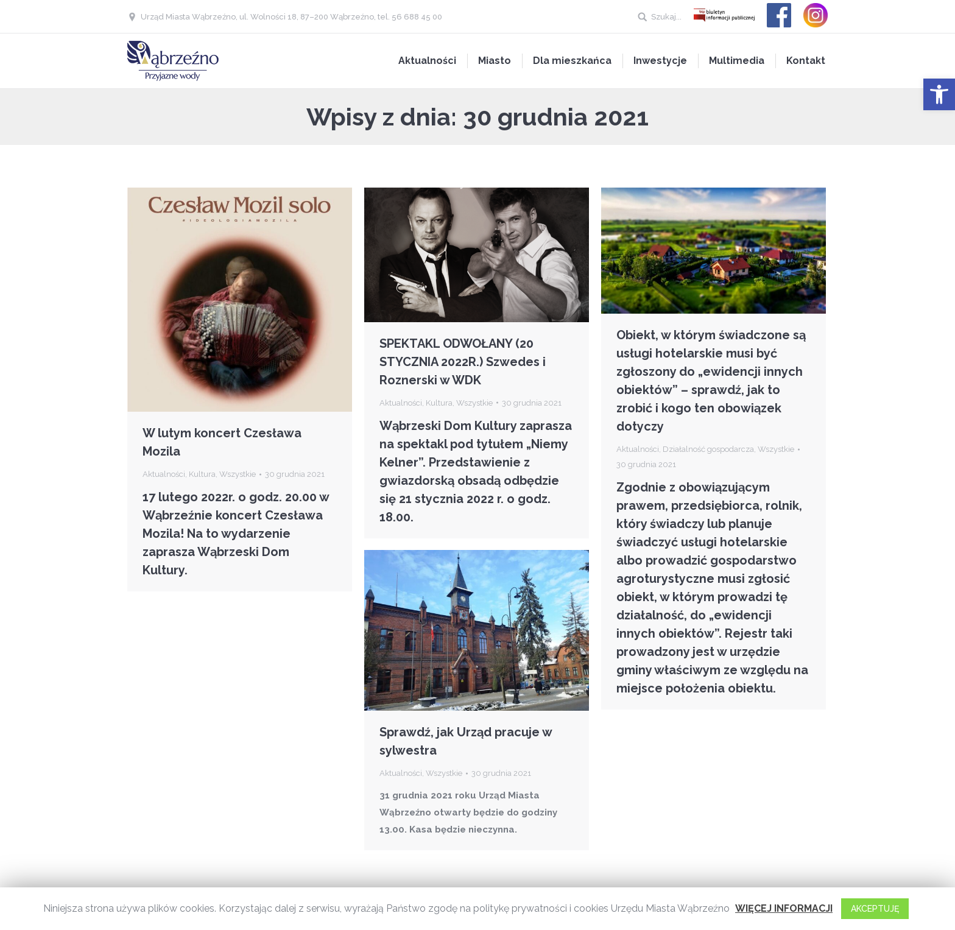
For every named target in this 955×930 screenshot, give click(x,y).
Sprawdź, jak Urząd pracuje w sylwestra (465, 741)
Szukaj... (666, 16)
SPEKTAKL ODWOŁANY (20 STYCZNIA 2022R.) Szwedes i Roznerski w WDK (462, 361)
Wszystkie (237, 474)
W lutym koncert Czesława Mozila (222, 442)
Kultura (202, 474)
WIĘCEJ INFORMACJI (784, 908)
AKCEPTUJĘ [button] (875, 909)
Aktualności (164, 474)
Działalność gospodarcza (708, 449)
